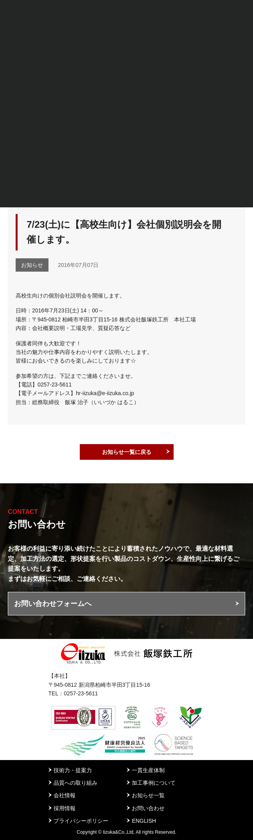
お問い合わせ (148, 808)
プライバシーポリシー (81, 821)
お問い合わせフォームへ (53, 604)
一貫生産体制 (148, 770)
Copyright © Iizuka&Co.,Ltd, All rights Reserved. (126, 832)
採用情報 (64, 808)
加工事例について (154, 783)
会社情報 (64, 795)
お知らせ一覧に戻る (126, 452)
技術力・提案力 (73, 770)
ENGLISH (144, 821)
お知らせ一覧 (148, 795)
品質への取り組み (75, 783)
